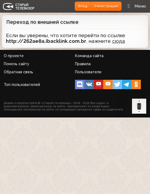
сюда (118, 41)
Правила (83, 64)
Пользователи (88, 72)
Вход (82, 6)
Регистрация (106, 6)
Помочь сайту (16, 64)
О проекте (14, 56)
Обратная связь (18, 72)
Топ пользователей (22, 84)
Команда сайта (89, 56)
